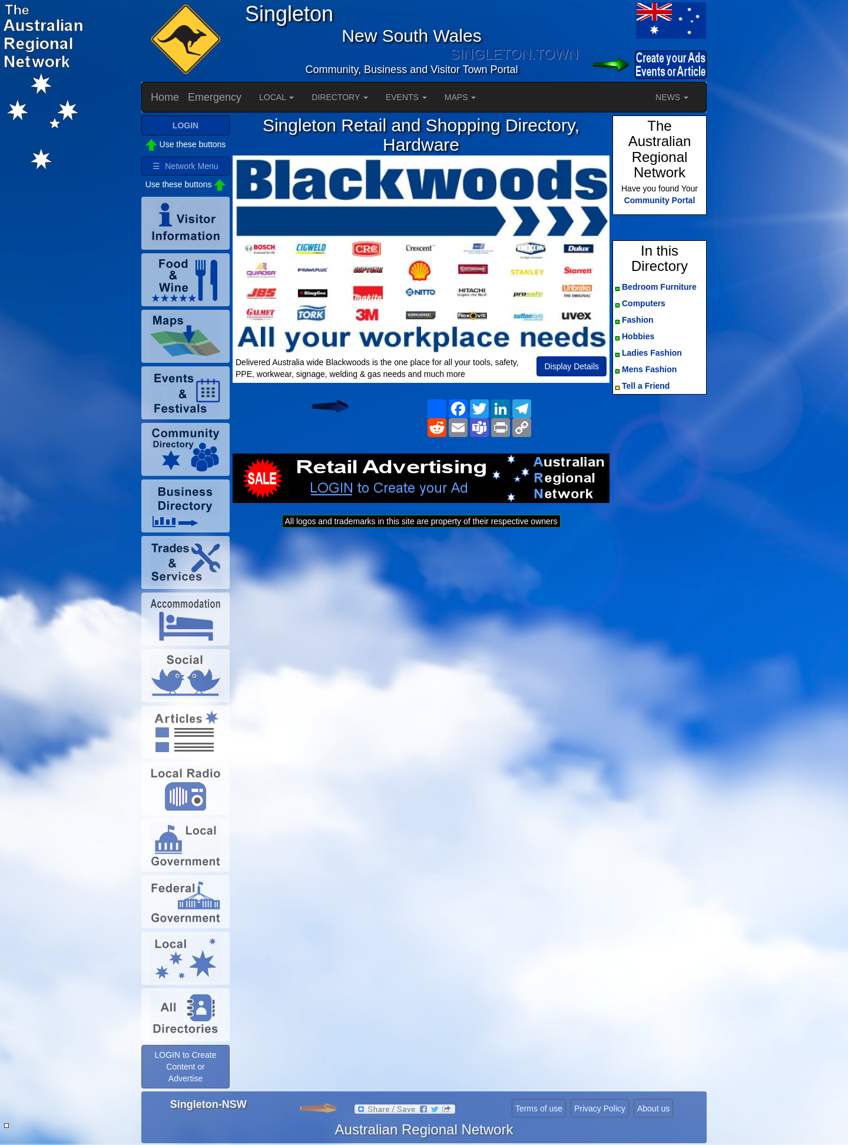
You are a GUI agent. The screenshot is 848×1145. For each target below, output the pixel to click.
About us (653, 1108)
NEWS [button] (671, 97)
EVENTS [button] (406, 97)
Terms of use (538, 1108)
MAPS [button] (460, 97)
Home (165, 97)
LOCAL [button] (276, 97)
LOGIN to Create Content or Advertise (185, 1066)
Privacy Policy (599, 1108)
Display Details (571, 366)
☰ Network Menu (185, 166)
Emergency (214, 97)
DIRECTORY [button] (340, 97)
